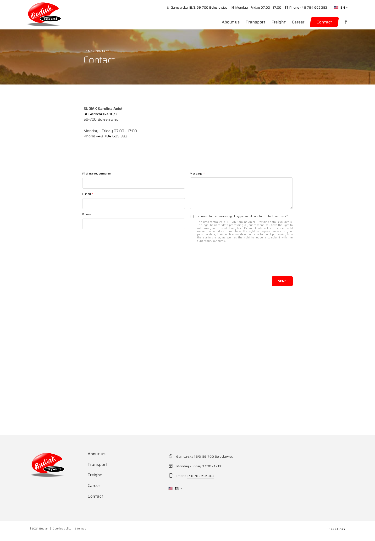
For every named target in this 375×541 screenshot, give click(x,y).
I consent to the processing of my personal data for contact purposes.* (241, 228)
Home (88, 51)
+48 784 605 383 (313, 7)
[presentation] (256, 262)
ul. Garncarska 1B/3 (100, 114)
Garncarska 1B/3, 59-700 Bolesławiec (199, 7)
